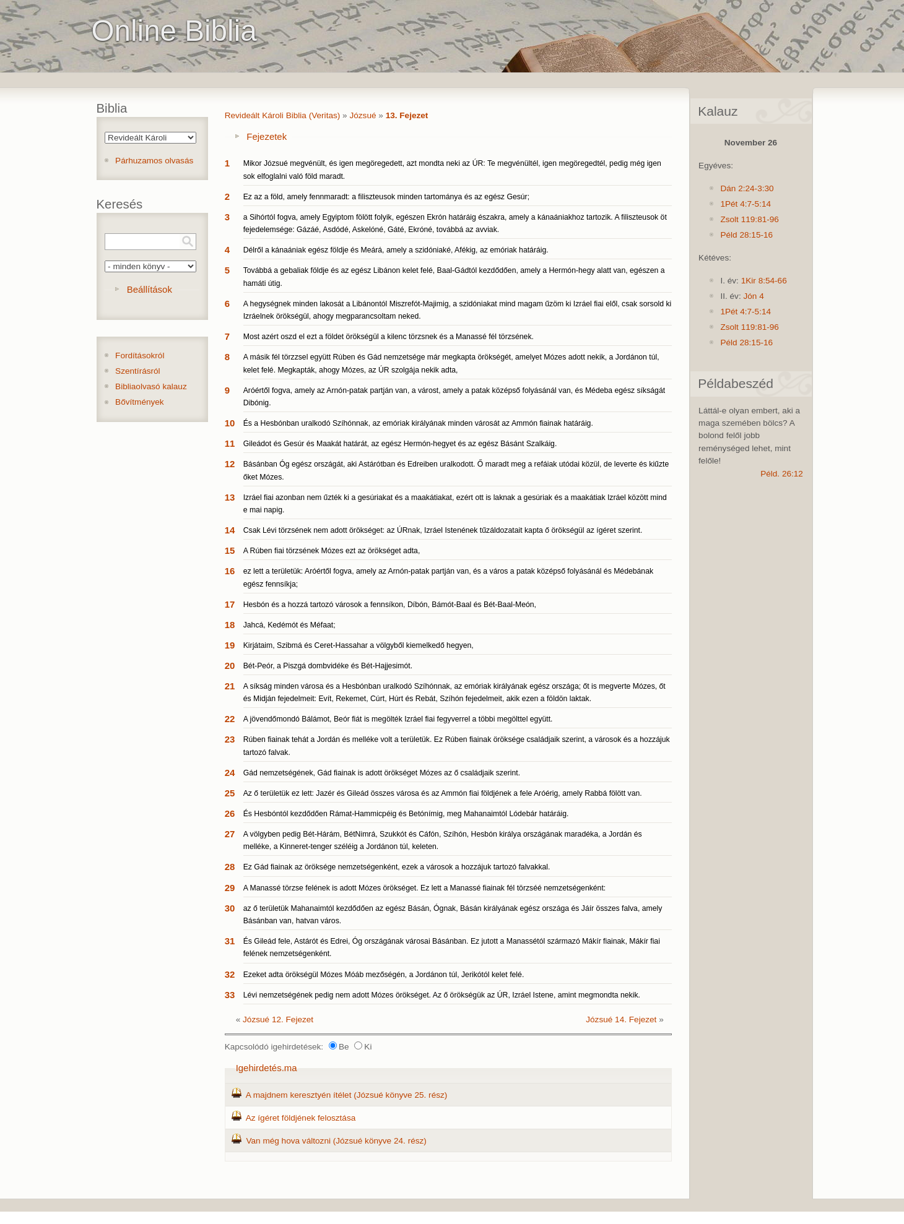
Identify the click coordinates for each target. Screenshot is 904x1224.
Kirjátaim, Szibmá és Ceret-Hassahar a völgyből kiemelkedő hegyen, (358, 645)
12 (230, 464)
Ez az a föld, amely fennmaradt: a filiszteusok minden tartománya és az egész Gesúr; (386, 196)
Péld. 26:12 (781, 473)
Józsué (362, 115)
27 (230, 834)
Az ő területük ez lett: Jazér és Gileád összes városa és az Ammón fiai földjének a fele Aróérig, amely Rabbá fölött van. (442, 793)
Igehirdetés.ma (266, 1067)
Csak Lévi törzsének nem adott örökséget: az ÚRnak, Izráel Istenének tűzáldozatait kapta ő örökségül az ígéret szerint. (443, 530)
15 (230, 550)
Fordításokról (139, 355)
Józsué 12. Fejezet (278, 1019)
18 (230, 624)
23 (230, 739)
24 (230, 772)
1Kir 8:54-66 (764, 280)
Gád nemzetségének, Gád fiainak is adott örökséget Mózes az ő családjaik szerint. (381, 773)
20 (230, 665)
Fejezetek (266, 136)
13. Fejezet (407, 115)
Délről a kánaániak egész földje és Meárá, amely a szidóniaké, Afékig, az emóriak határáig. (396, 250)
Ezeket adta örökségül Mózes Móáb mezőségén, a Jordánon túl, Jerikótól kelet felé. (383, 974)
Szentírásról (137, 371)
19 (230, 645)
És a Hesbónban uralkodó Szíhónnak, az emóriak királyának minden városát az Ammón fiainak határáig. (418, 423)
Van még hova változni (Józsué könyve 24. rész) (336, 1140)
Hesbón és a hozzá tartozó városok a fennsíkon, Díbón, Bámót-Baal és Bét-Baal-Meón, (389, 604)
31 (230, 941)
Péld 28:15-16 (746, 234)
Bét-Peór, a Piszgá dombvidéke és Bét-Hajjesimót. (327, 666)
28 (230, 866)
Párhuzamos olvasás (154, 160)
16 (230, 571)
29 (230, 887)
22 (230, 718)
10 (230, 423)
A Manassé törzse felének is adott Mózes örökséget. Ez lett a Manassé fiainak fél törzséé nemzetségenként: (424, 888)
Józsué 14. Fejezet (621, 1019)
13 (230, 497)
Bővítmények (139, 402)
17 (230, 604)
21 (230, 686)
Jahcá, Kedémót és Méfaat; (289, 625)
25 (230, 793)
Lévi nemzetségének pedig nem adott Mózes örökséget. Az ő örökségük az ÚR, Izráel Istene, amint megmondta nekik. (441, 995)
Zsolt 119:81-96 (749, 219)
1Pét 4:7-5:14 (745, 204)
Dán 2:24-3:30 (746, 188)
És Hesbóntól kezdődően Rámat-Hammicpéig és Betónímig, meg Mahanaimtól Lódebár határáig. (406, 813)
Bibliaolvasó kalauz (151, 386)
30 (230, 908)
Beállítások (149, 289)
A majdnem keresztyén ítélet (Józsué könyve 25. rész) (347, 1095)
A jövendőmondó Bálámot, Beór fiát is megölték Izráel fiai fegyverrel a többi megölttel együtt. (398, 719)
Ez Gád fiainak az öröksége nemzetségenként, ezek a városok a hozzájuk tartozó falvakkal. (396, 867)
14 (230, 530)
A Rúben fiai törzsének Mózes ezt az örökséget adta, (331, 550)
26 (230, 813)
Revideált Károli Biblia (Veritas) (283, 115)
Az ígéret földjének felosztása (301, 1118)
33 (230, 994)
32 (230, 974)
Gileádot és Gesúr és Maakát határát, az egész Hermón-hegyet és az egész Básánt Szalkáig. (400, 443)
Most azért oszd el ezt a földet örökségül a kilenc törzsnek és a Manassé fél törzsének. (388, 336)
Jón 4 (753, 296)
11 (230, 443)
